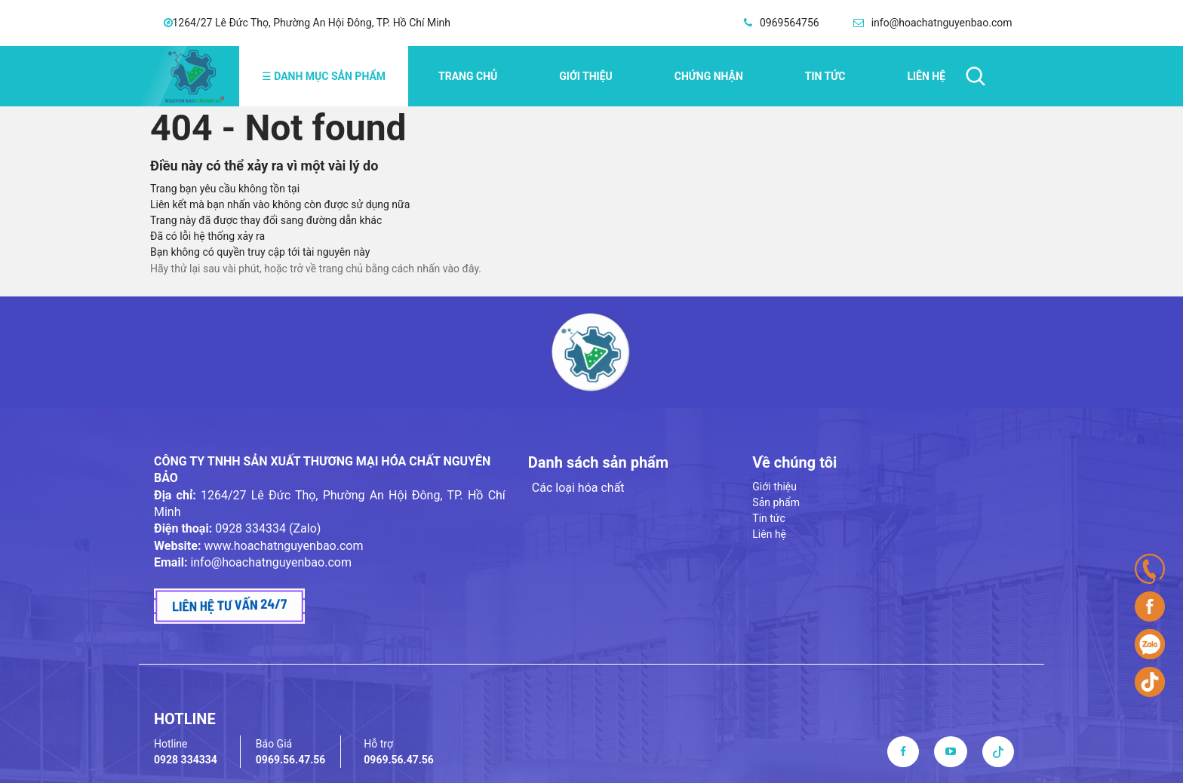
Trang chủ (467, 76)
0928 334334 (185, 760)
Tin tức (768, 518)
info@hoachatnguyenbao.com (271, 562)
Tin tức (825, 76)
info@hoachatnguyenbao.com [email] (941, 23)
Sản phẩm (776, 502)
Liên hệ (769, 534)
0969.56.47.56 (291, 760)
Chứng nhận (708, 76)
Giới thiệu (585, 76)
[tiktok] (998, 751)
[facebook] (903, 751)
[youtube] (950, 751)
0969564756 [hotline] (789, 23)
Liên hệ (926, 76)
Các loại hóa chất (578, 488)
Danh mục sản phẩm (324, 76)
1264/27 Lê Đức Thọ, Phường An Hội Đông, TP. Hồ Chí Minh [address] (312, 23)
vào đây (461, 269)
